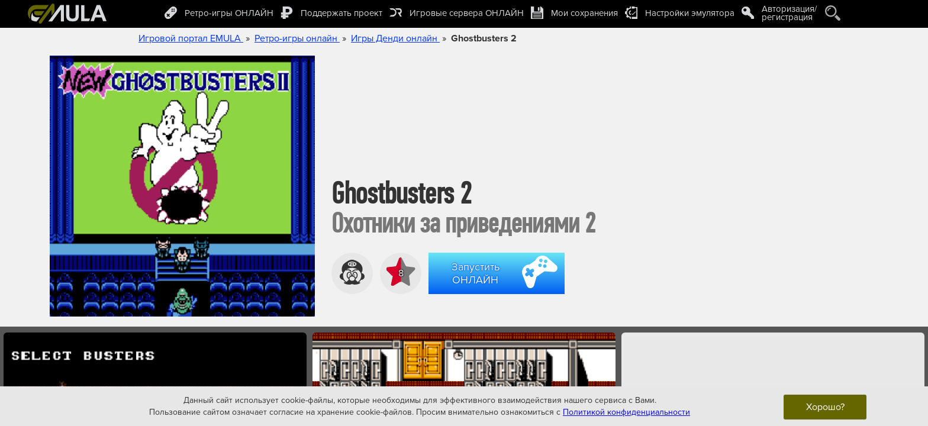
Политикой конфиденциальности (626, 411)
